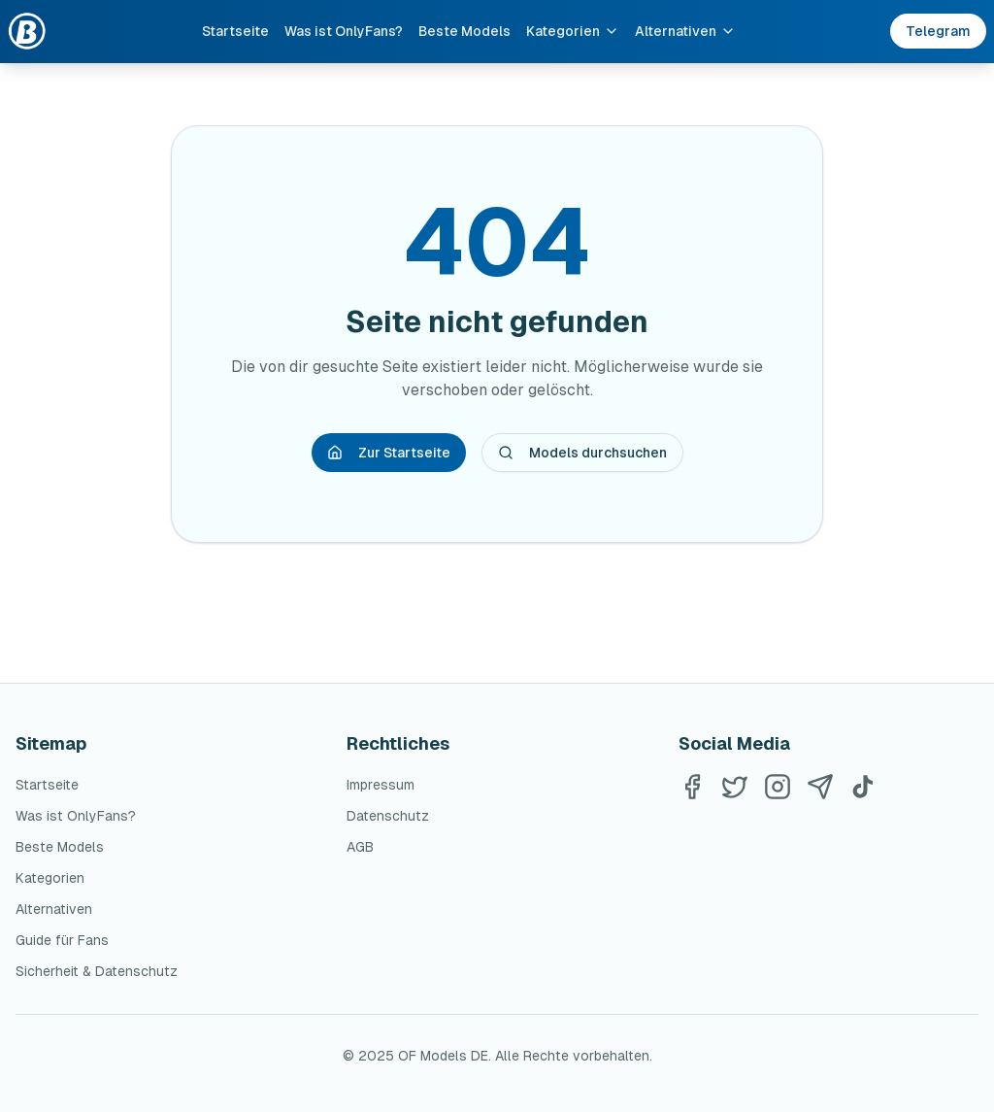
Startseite (235, 31)
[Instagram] (777, 786)
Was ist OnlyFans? (343, 31)
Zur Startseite (388, 452)
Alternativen (685, 31)
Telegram (938, 31)
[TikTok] (863, 786)
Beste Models (464, 31)
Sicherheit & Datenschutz (97, 971)
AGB (360, 847)
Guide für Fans (62, 940)
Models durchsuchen (582, 452)
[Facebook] (692, 786)
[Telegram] (820, 786)
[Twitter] (734, 786)
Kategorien (572, 31)
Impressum (380, 784)
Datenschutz (388, 816)
